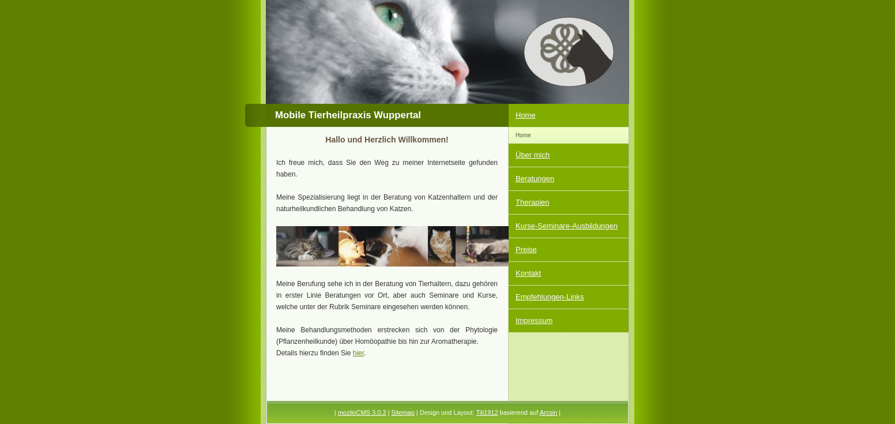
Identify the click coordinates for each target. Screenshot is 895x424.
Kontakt (528, 273)
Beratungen (535, 178)
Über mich (533, 155)
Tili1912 (487, 412)
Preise (526, 249)
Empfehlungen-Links (550, 296)
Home (526, 115)
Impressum (534, 320)
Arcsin (549, 412)
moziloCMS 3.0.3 (362, 412)
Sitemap (402, 412)
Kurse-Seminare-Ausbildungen (567, 226)
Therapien (533, 202)
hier (358, 353)
